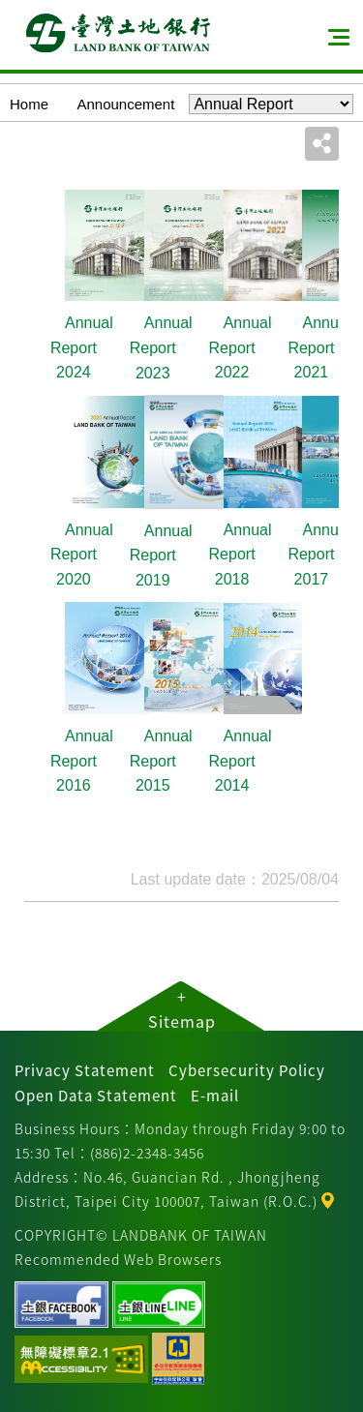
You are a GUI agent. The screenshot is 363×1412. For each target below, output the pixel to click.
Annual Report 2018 (240, 554)
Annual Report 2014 (240, 761)
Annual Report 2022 (240, 347)
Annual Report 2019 (161, 555)
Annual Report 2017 (318, 554)
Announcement (125, 104)
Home (29, 104)
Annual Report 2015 (161, 761)
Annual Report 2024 (81, 347)
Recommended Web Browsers (118, 1259)
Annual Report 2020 (81, 554)
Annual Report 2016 (81, 761)
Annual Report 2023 (161, 347)
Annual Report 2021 (318, 347)
